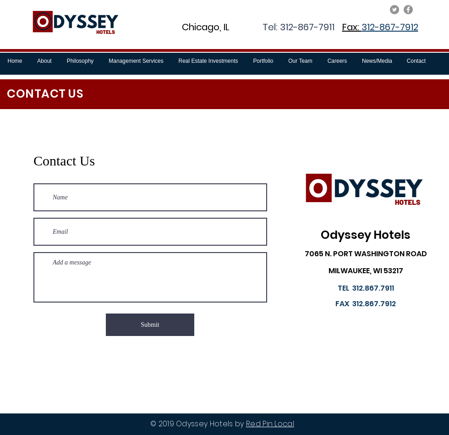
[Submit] (150, 325)
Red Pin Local (270, 423)
